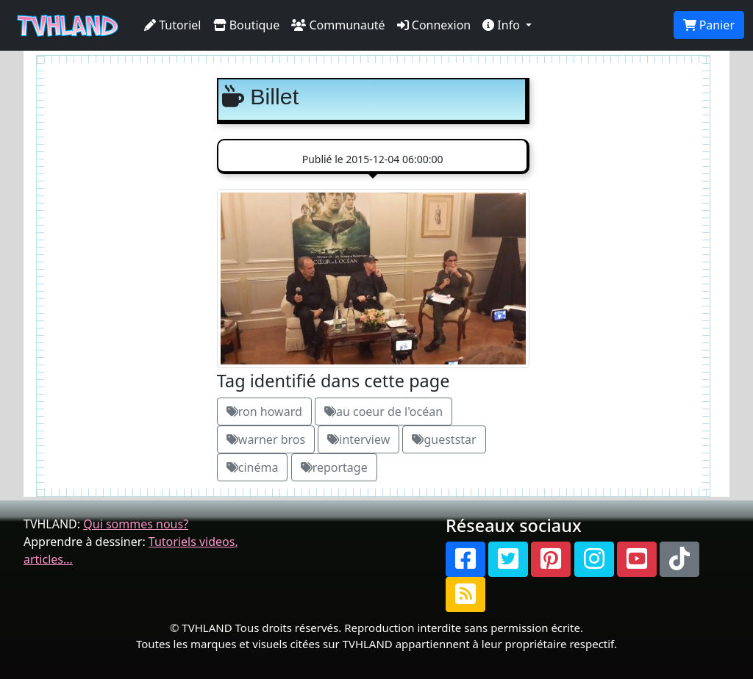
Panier (709, 25)
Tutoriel (172, 25)
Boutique (246, 25)
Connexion (434, 25)
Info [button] (502, 25)
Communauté (338, 25)
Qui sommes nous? (135, 524)
